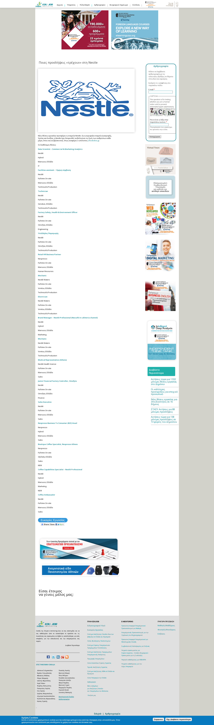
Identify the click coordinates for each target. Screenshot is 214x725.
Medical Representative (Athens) (52, 360)
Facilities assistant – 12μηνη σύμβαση (54, 170)
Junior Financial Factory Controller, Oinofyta (57, 381)
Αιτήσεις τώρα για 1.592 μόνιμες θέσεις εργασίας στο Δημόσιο (164, 382)
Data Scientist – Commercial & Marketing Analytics (60, 149)
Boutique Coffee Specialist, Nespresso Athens (58, 444)
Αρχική (60, 5)
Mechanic (42, 275)
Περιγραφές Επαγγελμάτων (95, 659)
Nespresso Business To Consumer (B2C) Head (57, 423)
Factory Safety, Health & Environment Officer (58, 212)
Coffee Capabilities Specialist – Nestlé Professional (60, 469)
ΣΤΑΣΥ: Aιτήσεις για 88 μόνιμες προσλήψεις (163, 410)
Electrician (42, 296)
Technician (43, 191)
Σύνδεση (136, 5)
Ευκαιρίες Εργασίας (53, 520)
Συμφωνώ (158, 719)
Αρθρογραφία (99, 5)
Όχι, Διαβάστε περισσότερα (178, 719)
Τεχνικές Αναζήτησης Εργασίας (97, 667)
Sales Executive (45, 402)
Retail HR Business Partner (49, 254)
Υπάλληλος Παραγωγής (48, 233)
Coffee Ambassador (46, 495)
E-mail (152, 89)
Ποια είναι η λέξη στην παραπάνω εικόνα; (159, 121)
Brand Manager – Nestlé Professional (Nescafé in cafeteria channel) (68, 317)
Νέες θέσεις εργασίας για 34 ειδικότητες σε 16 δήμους (164, 402)
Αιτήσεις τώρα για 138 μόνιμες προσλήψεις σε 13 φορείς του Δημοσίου (164, 419)
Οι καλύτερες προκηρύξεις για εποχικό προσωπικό (164, 392)
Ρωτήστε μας (91, 695)
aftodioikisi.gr (93, 140)
